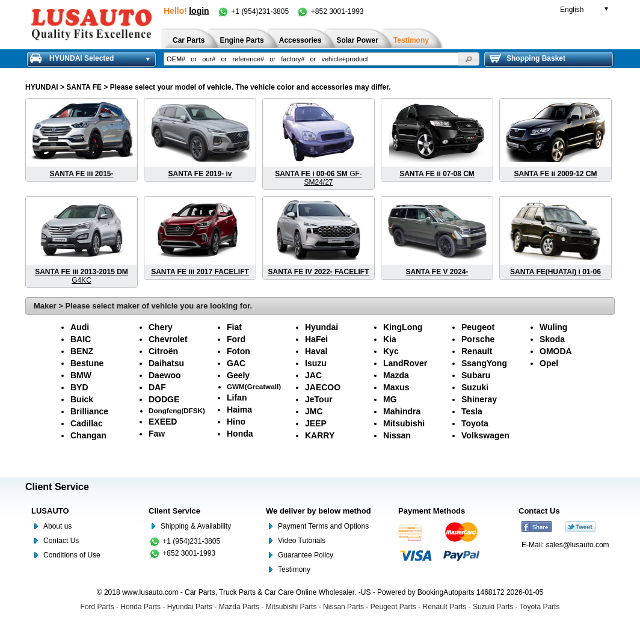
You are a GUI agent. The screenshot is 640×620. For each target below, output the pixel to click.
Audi (79, 327)
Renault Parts (445, 607)
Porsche (477, 339)
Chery (161, 327)
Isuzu (316, 363)
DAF (157, 387)
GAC (236, 363)
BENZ (81, 351)
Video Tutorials (301, 540)
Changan (88, 435)
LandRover (405, 363)
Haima (239, 409)
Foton (238, 351)
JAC (313, 375)
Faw (157, 433)
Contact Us (61, 540)
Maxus (396, 387)
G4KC (81, 276)
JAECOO (322, 387)
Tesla (471, 411)
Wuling (553, 327)
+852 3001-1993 (330, 11)
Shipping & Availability (196, 526)
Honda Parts (140, 607)
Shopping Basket (527, 58)
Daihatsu (166, 363)
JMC (314, 411)
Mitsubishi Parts (291, 607)
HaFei (316, 339)
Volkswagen (485, 435)
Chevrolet (168, 339)
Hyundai (321, 327)
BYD (79, 387)
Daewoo (165, 375)
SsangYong (484, 363)
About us (57, 526)
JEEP (316, 423)
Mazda (396, 375)
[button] (468, 59)
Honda (240, 433)
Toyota (474, 423)
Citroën (163, 351)
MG (390, 399)
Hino (236, 421)
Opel (549, 363)
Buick (81, 399)
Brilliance (89, 411)
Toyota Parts (540, 607)
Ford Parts (97, 607)
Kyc (391, 351)
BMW (80, 375)
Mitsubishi (404, 423)
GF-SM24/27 (318, 178)
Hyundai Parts (189, 607)
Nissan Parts (343, 607)
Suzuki (474, 387)
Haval (316, 351)
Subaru (475, 375)
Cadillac (86, 423)
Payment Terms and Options (323, 526)
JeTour (319, 399)
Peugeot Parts (393, 607)
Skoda (552, 339)
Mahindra (401, 411)
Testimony (294, 569)
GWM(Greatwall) (254, 386)
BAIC (80, 339)
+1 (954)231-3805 (254, 11)
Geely (238, 375)
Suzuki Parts (493, 607)
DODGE (164, 399)
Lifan (237, 397)
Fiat (234, 327)
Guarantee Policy (305, 555)
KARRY (319, 435)
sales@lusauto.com (577, 545)
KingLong (402, 327)
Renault (476, 351)
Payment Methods (431, 510)
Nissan (397, 435)
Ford (236, 339)
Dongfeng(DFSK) (177, 410)
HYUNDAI (41, 87)
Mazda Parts (239, 607)
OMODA (556, 351)
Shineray (479, 399)
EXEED (163, 421)
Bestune (86, 363)
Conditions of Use (71, 555)
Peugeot (477, 327)
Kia (389, 339)
